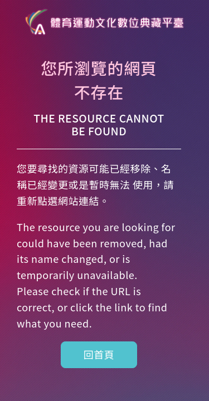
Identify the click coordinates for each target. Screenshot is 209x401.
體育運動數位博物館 (104, 22)
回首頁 (99, 354)
